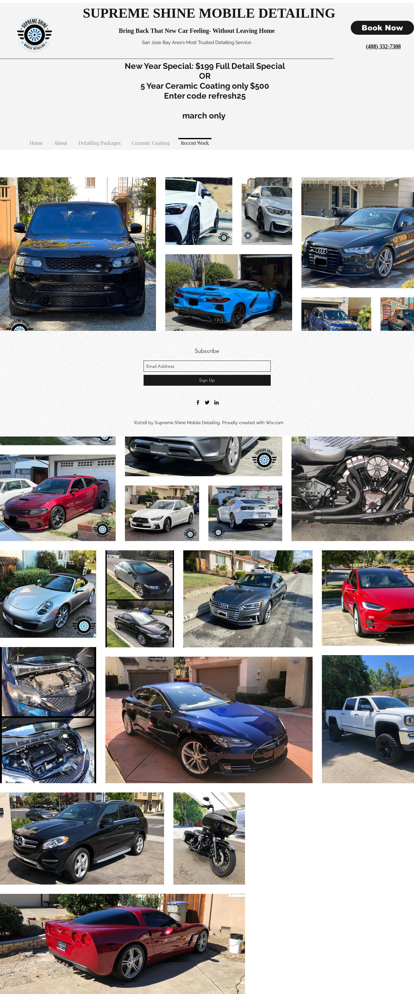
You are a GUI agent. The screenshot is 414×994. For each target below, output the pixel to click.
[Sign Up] (207, 380)
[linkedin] (216, 402)
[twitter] (207, 402)
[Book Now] (382, 28)
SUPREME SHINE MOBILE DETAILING (209, 13)
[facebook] (198, 402)
